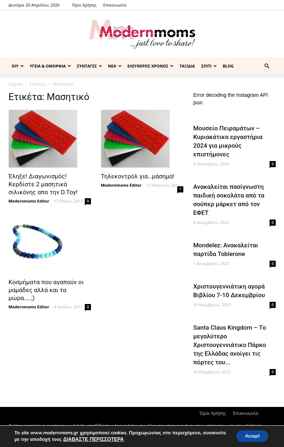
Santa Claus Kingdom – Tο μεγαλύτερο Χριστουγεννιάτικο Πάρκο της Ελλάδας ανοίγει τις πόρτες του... (229, 345)
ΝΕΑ (115, 66)
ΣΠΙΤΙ (209, 66)
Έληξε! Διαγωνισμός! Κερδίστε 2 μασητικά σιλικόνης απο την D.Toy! (43, 184)
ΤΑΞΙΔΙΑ (187, 66)
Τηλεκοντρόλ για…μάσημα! (138, 176)
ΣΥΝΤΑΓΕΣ (89, 66)
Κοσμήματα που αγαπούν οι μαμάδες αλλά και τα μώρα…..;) (46, 289)
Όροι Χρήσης (84, 5)
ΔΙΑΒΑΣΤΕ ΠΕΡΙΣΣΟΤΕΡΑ (116, 439)
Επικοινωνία (114, 5)
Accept (249, 435)
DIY (18, 66)
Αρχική (16, 84)
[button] (267, 66)
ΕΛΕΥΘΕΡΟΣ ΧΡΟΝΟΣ (150, 66)
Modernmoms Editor (29, 201)
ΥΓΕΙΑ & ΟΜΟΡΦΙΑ (50, 66)
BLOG (228, 66)
